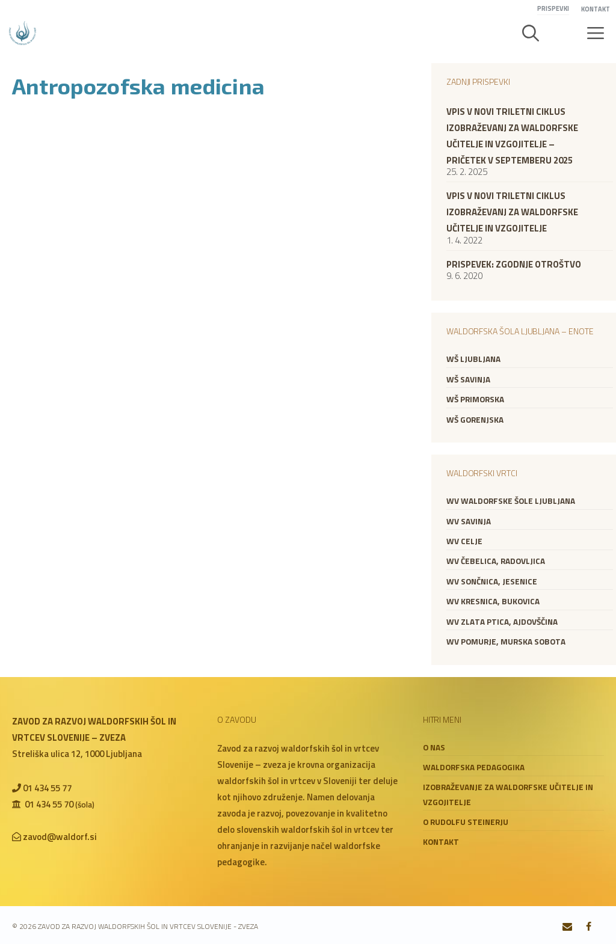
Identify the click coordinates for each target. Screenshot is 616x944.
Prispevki (553, 8)
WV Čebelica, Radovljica (495, 561)
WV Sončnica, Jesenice (491, 581)
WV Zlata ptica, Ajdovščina (502, 622)
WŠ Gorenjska (475, 420)
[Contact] (567, 927)
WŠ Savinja (468, 379)
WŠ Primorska (475, 399)
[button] (530, 33)
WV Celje (464, 541)
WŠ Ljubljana (473, 359)
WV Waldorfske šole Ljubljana (510, 501)
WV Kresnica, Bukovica (493, 601)
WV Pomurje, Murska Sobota (505, 642)
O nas (434, 747)
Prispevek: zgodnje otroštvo (513, 264)
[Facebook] (588, 927)
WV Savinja (468, 521)
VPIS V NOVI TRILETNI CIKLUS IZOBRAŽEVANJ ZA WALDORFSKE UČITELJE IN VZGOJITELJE (512, 212)
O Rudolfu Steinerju (465, 822)
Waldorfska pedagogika (474, 767)
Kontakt (595, 9)
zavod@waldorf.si (60, 837)
